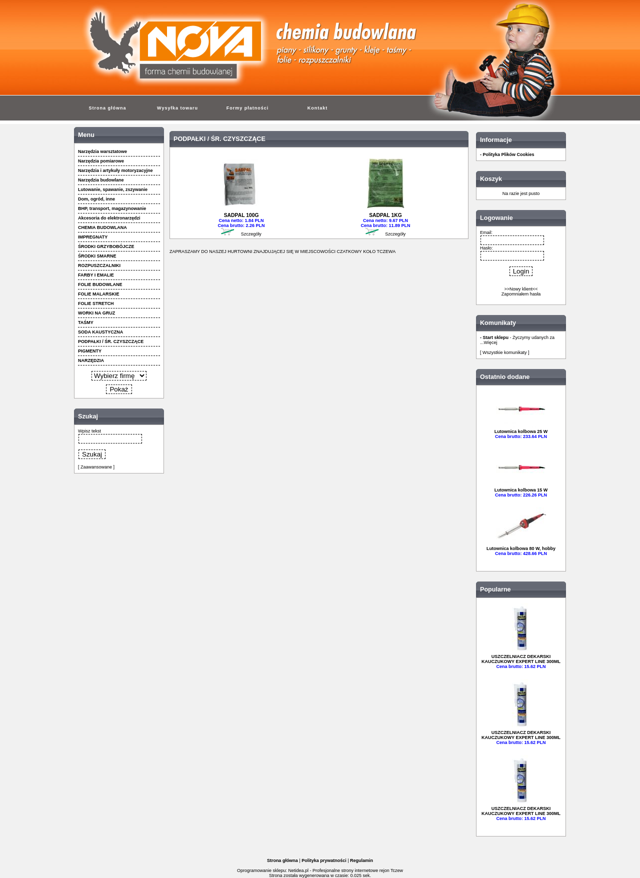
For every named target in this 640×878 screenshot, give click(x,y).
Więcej (491, 342)
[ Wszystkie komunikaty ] (505, 352)
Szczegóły (251, 234)
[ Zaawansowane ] (96, 467)
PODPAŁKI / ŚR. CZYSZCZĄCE (220, 139)
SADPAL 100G (241, 215)
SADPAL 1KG (385, 215)
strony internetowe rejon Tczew (372, 870)
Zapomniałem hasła (521, 294)
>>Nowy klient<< (521, 289)
